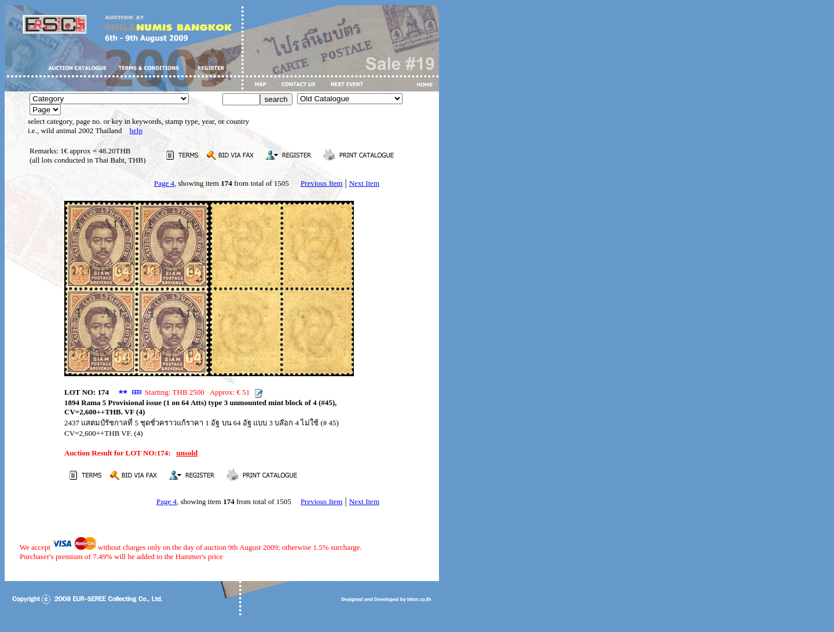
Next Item (364, 183)
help (136, 130)
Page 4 (164, 183)
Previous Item (322, 183)
